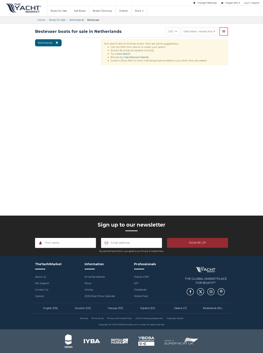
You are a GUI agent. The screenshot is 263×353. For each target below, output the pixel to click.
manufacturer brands (136, 57)
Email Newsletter (95, 276)
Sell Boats (80, 10)
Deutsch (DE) (83, 308)
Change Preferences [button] (205, 3)
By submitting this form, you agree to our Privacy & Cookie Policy (131, 251)
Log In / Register (252, 3)
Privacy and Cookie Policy (119, 318)
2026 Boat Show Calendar (100, 296)
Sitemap (84, 318)
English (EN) (50, 308)
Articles (89, 289)
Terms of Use (97, 318)
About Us (40, 276)
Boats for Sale (59, 10)
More (139, 10)
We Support (42, 283)
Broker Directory (102, 10)
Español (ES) (147, 308)
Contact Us (41, 289)
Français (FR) (115, 308)
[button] (197, 243)
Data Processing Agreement (149, 318)
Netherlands (76, 19)
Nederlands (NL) (212, 308)
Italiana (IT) (180, 308)
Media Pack (141, 296)
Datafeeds (140, 289)
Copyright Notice (175, 318)
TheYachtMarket (23, 8)
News (88, 283)
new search (123, 53)
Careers (39, 296)
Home (41, 19)
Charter (123, 10)
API (136, 283)
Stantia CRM (141, 276)
